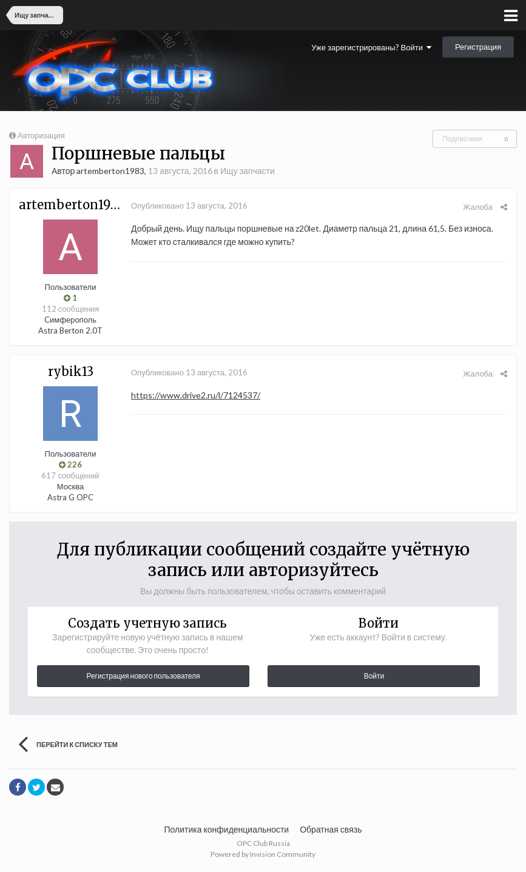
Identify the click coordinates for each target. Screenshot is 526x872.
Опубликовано (189, 205)
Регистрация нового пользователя (143, 675)
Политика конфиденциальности (226, 829)
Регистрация (478, 47)
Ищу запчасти (247, 171)
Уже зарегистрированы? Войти (371, 47)
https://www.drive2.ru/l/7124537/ (195, 395)
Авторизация (41, 135)
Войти (374, 675)
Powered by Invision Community (263, 854)
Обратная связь (331, 829)
